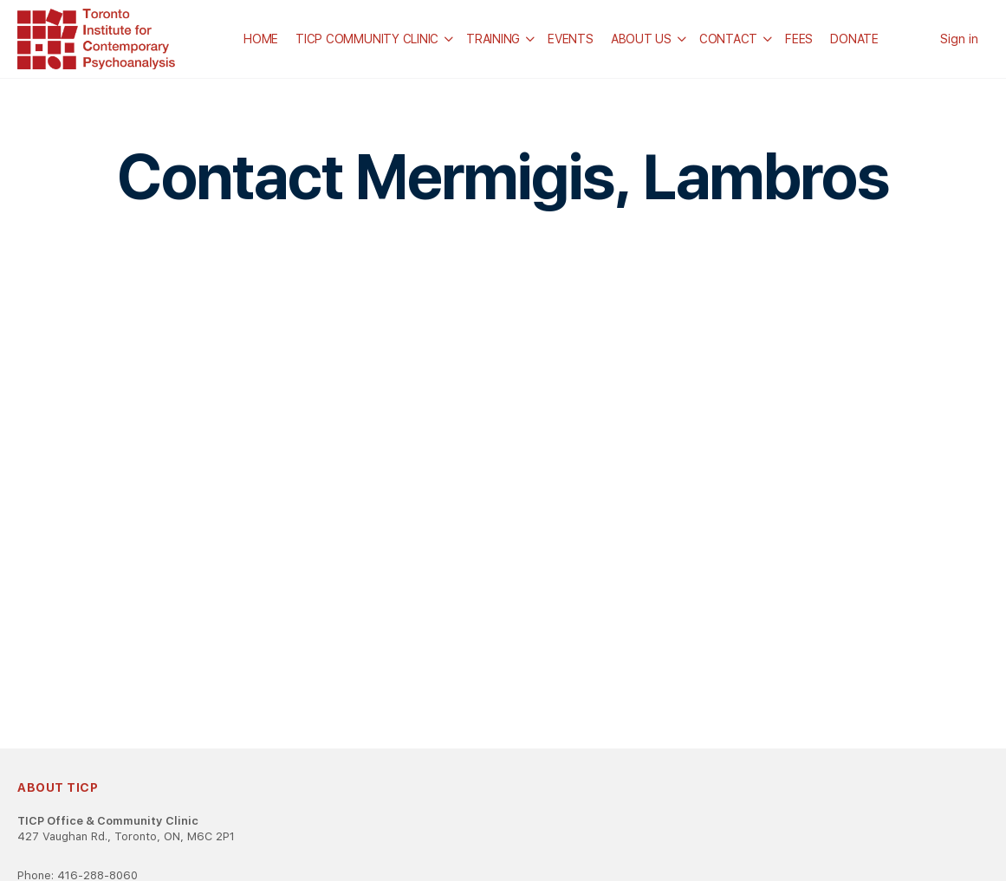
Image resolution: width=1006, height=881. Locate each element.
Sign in (959, 39)
